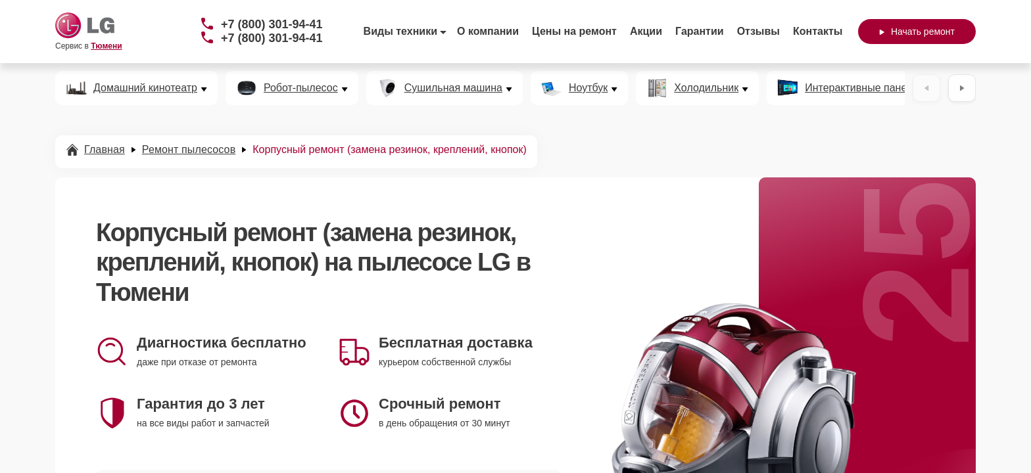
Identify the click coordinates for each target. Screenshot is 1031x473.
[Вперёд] (962, 88)
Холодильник (706, 88)
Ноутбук (588, 88)
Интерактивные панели (862, 88)
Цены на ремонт (574, 31)
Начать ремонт (917, 31)
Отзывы (758, 31)
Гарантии (699, 31)
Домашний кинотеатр (145, 88)
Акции (646, 31)
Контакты (817, 31)
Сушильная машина (453, 88)
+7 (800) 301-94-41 (272, 24)
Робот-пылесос (301, 88)
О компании (488, 31)
